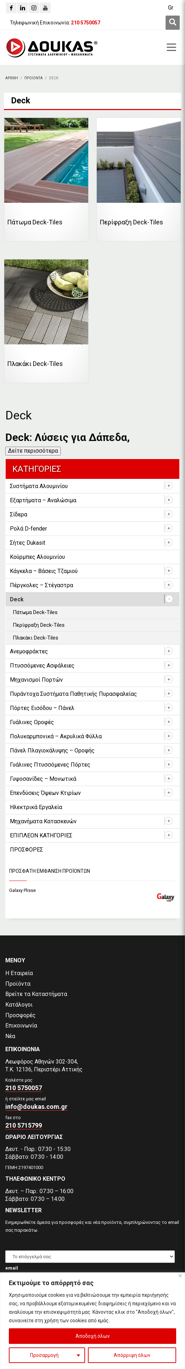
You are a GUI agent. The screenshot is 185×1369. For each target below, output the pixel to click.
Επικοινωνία (21, 1025)
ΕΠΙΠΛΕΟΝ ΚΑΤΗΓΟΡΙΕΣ (41, 835)
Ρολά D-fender (28, 528)
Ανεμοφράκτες (29, 651)
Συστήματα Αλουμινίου (39, 486)
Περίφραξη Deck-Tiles (39, 625)
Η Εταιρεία (19, 973)
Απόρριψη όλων (132, 1355)
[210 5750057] (85, 22)
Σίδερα (18, 514)
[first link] (173, 23)
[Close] (180, 1275)
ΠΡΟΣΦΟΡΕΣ (26, 849)
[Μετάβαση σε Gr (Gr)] (171, 8)
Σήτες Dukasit (27, 542)
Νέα (10, 1036)
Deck (17, 599)
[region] (92, 1320)
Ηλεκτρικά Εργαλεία (36, 807)
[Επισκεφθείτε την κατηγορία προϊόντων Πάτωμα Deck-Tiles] (46, 179)
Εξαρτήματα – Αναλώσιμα (43, 500)
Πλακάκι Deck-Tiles (35, 638)
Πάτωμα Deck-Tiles (35, 612)
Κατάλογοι (18, 1004)
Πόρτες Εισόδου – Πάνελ (42, 708)
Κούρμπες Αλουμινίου (37, 557)
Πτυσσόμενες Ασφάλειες (42, 665)
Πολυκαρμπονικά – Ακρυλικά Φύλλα (56, 736)
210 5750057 (23, 1088)
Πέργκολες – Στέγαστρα (41, 585)
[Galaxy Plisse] (92, 890)
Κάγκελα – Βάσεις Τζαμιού (44, 571)
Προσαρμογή (44, 1355)
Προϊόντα (17, 983)
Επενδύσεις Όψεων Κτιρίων (45, 793)
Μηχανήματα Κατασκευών (43, 821)
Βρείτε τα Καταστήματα (36, 994)
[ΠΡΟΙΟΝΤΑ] (33, 78)
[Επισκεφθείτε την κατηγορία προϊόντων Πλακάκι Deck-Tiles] (46, 321)
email (11, 1268)
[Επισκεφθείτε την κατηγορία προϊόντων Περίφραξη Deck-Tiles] (138, 179)
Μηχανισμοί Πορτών (36, 679)
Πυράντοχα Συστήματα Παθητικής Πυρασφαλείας (73, 694)
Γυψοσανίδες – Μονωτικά (43, 778)
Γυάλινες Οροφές (32, 722)
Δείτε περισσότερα (33, 450)
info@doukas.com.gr (36, 1106)
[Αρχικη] (11, 78)
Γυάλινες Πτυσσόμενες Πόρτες (50, 764)
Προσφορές (20, 1015)
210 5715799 (23, 1125)
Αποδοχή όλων (93, 1336)
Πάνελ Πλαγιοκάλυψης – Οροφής (52, 750)
